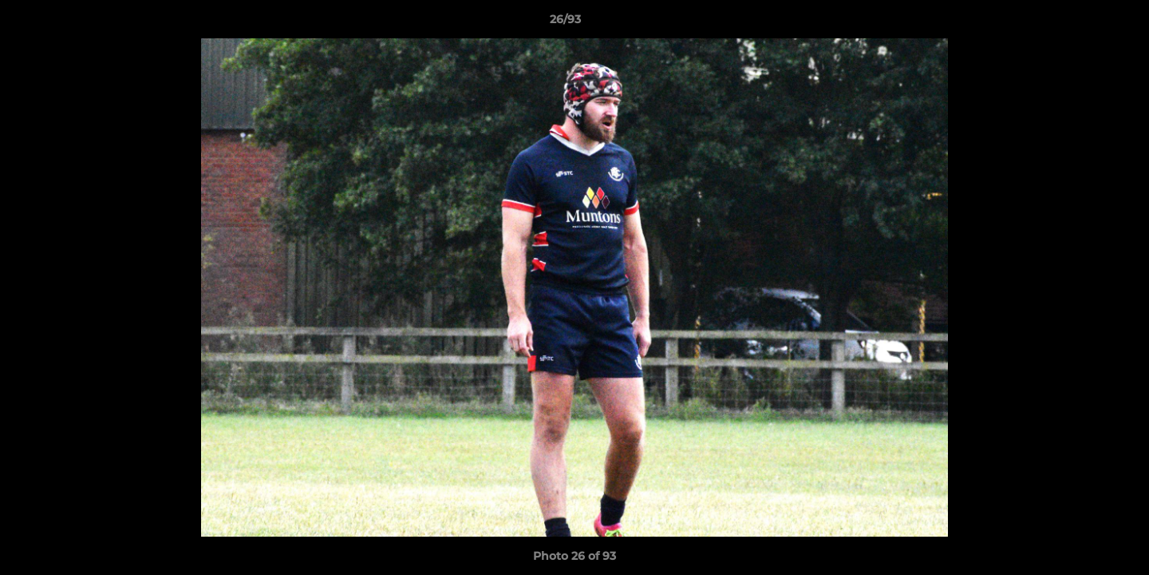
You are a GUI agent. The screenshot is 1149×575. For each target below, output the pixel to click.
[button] (1082, 23)
